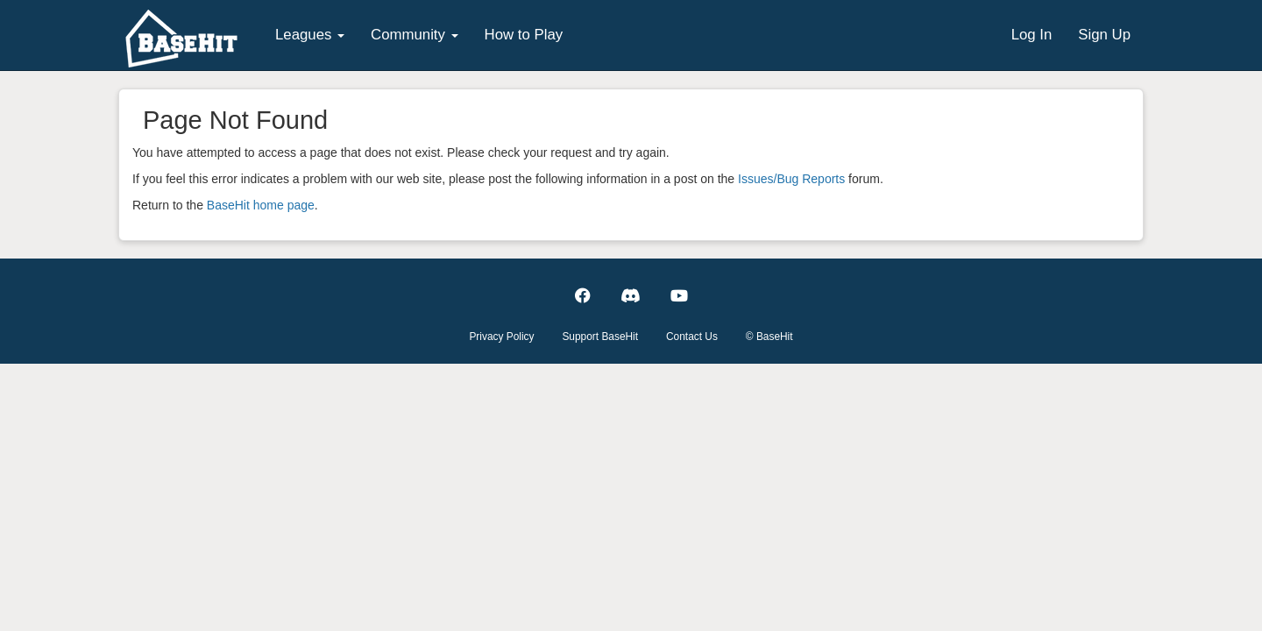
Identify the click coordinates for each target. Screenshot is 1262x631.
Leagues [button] (309, 34)
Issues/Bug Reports (791, 179)
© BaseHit (769, 336)
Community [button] (414, 34)
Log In (1032, 34)
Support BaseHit (600, 336)
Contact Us (692, 336)
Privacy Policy (501, 336)
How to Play (524, 34)
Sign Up (1104, 34)
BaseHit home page (261, 205)
